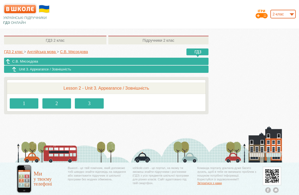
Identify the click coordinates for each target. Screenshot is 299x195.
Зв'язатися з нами (209, 183)
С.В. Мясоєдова (25, 61)
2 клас (55, 40)
